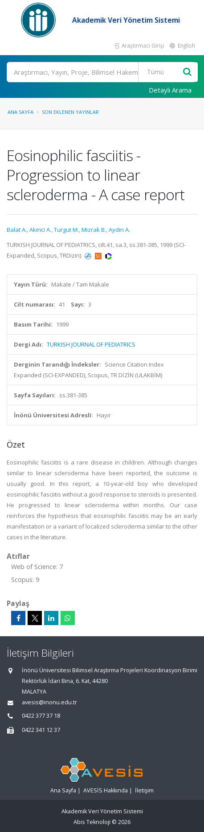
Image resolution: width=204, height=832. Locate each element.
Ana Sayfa (20, 112)
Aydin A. (119, 230)
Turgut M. (66, 230)
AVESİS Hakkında (105, 790)
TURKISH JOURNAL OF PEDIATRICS (91, 344)
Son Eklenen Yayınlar (70, 112)
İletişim (144, 790)
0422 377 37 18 (41, 715)
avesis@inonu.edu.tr (49, 702)
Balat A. (17, 230)
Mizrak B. (94, 230)
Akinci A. (40, 230)
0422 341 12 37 (41, 730)
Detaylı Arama (170, 89)
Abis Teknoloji (91, 822)
